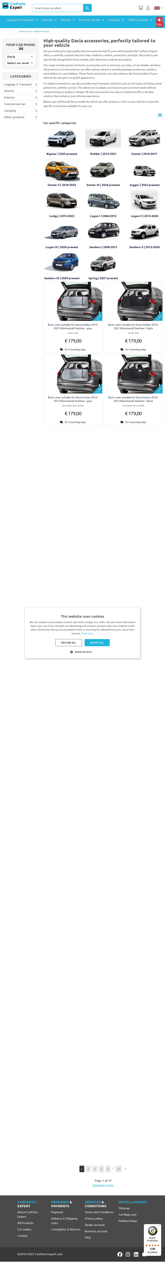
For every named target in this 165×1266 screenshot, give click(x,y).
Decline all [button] (68, 642)
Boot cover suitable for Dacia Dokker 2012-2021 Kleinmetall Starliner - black (133, 326)
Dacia (46, 31)
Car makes (34, 31)
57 (118, 1168)
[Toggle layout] (160, 115)
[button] (82, 652)
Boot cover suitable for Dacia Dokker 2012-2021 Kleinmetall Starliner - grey (73, 326)
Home (22, 31)
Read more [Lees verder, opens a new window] (87, 633)
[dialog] (82, 633)
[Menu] (159, 1226)
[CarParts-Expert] (13, 5)
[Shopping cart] (140, 7)
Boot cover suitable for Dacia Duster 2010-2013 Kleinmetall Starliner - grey (73, 399)
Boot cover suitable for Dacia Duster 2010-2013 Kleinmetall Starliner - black (133, 399)
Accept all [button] (97, 642)
